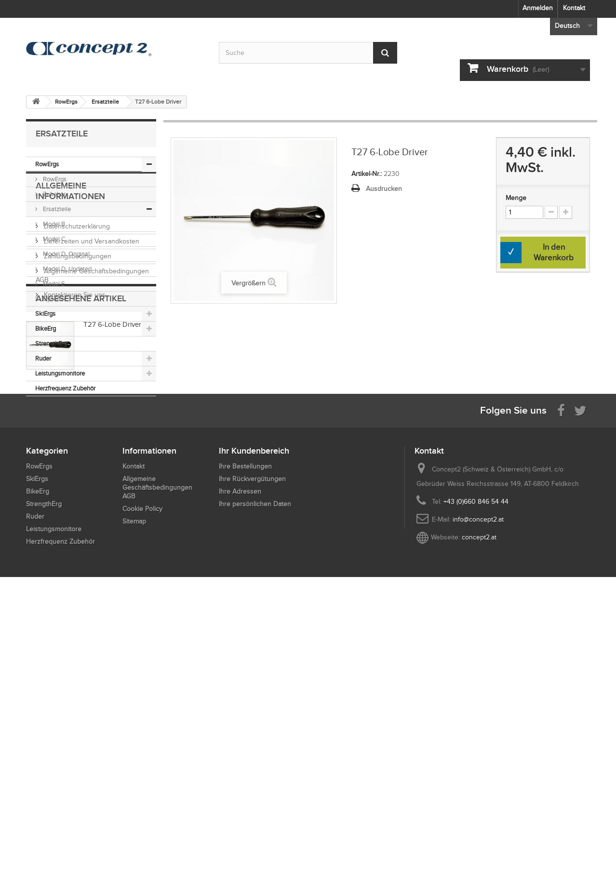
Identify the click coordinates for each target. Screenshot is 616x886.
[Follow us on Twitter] (580, 692)
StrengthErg (51, 343)
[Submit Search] (385, 53)
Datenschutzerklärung (76, 462)
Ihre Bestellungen (245, 749)
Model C (53, 238)
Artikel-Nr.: (366, 173)
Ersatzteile (56, 209)
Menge (516, 197)
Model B (53, 224)
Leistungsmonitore (60, 373)
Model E (53, 283)
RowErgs (47, 164)
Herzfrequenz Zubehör (65, 388)
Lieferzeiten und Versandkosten (90, 477)
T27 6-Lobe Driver (112, 593)
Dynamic (54, 298)
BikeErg (45, 328)
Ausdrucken (384, 188)
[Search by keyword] (308, 53)
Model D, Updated (66, 268)
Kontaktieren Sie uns (74, 530)
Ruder (43, 358)
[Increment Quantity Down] (551, 212)
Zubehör (53, 194)
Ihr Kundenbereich (254, 734)
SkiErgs (45, 313)
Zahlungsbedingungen (76, 492)
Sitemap (134, 804)
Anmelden (537, 8)
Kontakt (574, 8)
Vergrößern (248, 283)
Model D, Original (65, 253)
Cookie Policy (142, 792)
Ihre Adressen (240, 775)
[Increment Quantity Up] (565, 212)
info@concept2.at (478, 802)
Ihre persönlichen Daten (255, 787)
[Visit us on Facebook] (561, 692)
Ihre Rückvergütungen (252, 762)
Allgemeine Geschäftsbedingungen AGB (157, 771)
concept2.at (479, 820)
